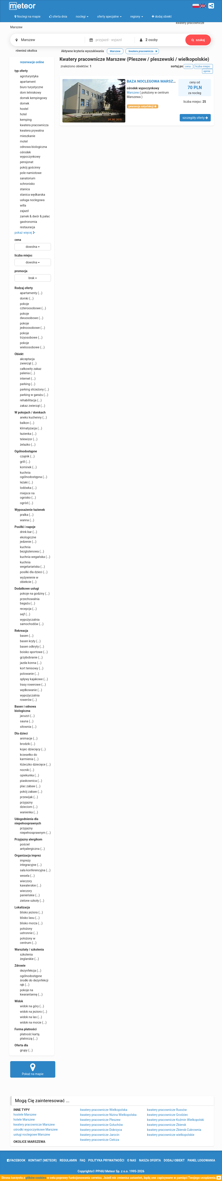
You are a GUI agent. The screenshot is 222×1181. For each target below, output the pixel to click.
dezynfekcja (28, 970)
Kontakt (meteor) (42, 1160)
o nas (131, 1160)
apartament (25, 81)
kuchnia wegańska (32, 557)
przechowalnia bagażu (27, 601)
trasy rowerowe (30, 684)
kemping (23, 119)
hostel (21, 109)
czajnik (25, 456)
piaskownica (28, 781)
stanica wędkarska (30, 194)
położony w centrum (25, 940)
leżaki (24, 482)
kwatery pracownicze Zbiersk (166, 1124)
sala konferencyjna (33, 870)
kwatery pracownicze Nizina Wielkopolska (108, 1114)
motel (21, 141)
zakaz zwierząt (30, 406)
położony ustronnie (26, 930)
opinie (207, 71)
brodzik (25, 744)
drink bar (26, 532)
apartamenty (28, 293)
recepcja (26, 609)
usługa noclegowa (29, 200)
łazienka (25, 434)
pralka (24, 515)
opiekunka (27, 775)
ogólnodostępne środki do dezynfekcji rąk (31, 980)
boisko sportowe (31, 652)
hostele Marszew (24, 1114)
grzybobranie (29, 657)
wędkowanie (28, 690)
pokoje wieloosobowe (30, 345)
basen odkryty (29, 646)
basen (24, 636)
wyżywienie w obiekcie (26, 579)
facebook (16, 1160)
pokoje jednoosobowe (30, 325)
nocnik (24, 770)
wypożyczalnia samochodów (29, 621)
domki (24, 298)
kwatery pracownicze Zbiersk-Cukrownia (174, 1129)
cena (18, 239)
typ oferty (21, 71)
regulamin (68, 1160)
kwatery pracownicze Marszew (34, 1124)
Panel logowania (201, 1160)
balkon (24, 423)
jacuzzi (25, 716)
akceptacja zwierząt (25, 361)
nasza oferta (150, 1160)
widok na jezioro (31, 1011)
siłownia (25, 726)
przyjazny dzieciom (26, 804)
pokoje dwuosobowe (29, 315)
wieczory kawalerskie (28, 883)
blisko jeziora (29, 912)
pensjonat (24, 162)
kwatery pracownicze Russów (167, 1110)
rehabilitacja (28, 400)
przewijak (26, 797)
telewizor (26, 439)
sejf (22, 614)
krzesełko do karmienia (27, 757)
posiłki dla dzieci (31, 572)
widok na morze (31, 1022)
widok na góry (29, 1006)
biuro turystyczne (29, 87)
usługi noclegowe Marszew (31, 1134)
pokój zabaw (28, 791)
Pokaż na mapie (32, 1069)
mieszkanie (25, 136)
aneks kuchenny (31, 417)
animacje (26, 738)
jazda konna (28, 663)
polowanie (27, 674)
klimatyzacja (28, 428)
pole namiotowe (28, 173)
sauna (24, 721)
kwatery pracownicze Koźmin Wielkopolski (175, 1119)
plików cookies (36, 1177)
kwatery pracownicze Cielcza (99, 1139)
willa (20, 205)
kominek (26, 467)
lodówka (26, 488)
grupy (24, 1050)
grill (22, 462)
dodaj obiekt (174, 1160)
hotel (21, 114)
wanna (24, 520)
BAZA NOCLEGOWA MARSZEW (152, 81)
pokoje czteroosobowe (30, 306)
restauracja (25, 227)
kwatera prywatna (29, 130)
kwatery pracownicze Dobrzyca (101, 1129)
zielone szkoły (29, 900)
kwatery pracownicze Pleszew (100, 1119)
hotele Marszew (24, 1119)
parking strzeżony (32, 389)
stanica (22, 189)
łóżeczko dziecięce (33, 764)
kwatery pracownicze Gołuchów (101, 1124)
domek (22, 103)
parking (25, 384)
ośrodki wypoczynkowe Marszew (35, 1129)
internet (25, 378)
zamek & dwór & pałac (32, 216)
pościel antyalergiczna (30, 846)
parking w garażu (31, 395)
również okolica (23, 51)
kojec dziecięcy (30, 749)
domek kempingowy (31, 98)
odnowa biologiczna (31, 147)
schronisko (25, 184)
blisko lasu (27, 918)
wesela (25, 875)
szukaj (198, 40)
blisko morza (28, 923)
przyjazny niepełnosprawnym (33, 830)
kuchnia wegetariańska (30, 564)
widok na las (28, 1017)
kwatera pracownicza (32, 125)
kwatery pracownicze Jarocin (99, 1134)
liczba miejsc (23, 255)
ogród (24, 503)
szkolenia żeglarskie (27, 956)
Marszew (133, 92)
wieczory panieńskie (27, 893)
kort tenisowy (29, 668)
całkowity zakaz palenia (28, 371)
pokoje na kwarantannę (28, 992)
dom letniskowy (28, 92)
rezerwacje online (29, 62)
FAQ (82, 1160)
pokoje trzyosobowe (28, 335)
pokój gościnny (27, 167)
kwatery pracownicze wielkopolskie (170, 1134)
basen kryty (28, 641)
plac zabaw (27, 786)
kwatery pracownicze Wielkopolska (103, 1110)
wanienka (26, 812)
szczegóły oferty (195, 117)
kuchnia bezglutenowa (29, 549)
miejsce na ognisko (25, 495)
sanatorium (25, 178)
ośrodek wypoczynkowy (27, 154)
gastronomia (26, 222)
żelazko (25, 444)
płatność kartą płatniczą (27, 1036)
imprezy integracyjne (28, 862)
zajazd (22, 211)
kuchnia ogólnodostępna (31, 474)
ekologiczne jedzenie (25, 539)
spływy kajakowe (31, 679)
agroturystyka (26, 76)
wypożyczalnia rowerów (27, 697)
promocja (21, 271)
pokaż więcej (25, 232)
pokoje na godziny (32, 593)
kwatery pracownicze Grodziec (167, 1114)
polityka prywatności (106, 1160)
